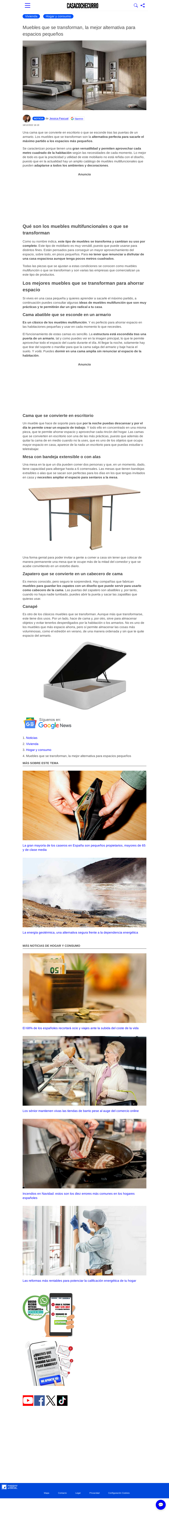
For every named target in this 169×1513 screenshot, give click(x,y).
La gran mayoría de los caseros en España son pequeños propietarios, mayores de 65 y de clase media (84, 811)
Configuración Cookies (119, 1493)
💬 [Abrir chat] (160, 1504)
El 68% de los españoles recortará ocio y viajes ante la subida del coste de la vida (84, 991)
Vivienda (31, 16)
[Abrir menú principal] (28, 5)
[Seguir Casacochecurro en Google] (77, 119)
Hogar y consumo (58, 16)
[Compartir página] (143, 5)
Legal (78, 1493)
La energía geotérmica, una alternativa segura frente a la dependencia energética (84, 896)
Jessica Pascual (58, 118)
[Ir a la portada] (82, 5)
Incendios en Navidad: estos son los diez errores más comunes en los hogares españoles (84, 1159)
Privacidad (94, 1493)
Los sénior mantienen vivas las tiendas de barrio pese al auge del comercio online (84, 1074)
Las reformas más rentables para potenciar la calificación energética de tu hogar (84, 1244)
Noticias (31, 738)
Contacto (62, 1493)
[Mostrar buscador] (136, 5)
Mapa (46, 1493)
